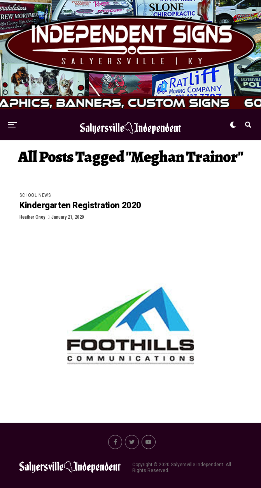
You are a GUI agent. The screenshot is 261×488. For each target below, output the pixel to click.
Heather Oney (32, 217)
